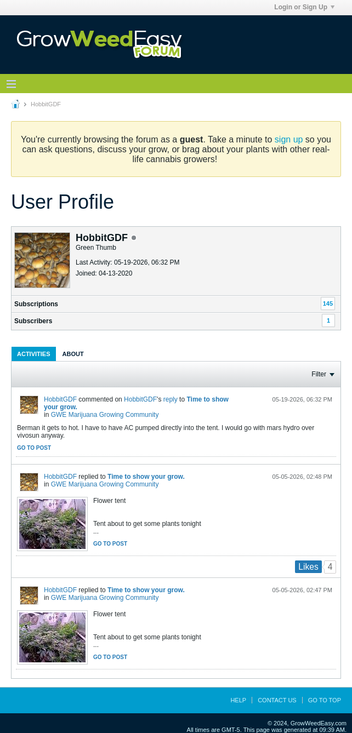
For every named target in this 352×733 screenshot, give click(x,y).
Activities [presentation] (33, 354)
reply (170, 399)
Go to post (34, 448)
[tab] (33, 353)
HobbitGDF (60, 399)
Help (238, 700)
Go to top (324, 700)
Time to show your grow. (146, 476)
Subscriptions (36, 304)
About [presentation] (73, 354)
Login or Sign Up (304, 7)
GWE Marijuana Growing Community (105, 415)
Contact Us (277, 700)
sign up (289, 139)
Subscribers (33, 321)
